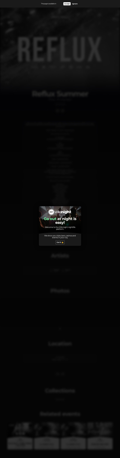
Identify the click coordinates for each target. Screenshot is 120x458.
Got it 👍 (60, 242)
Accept (67, 4)
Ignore (75, 4)
